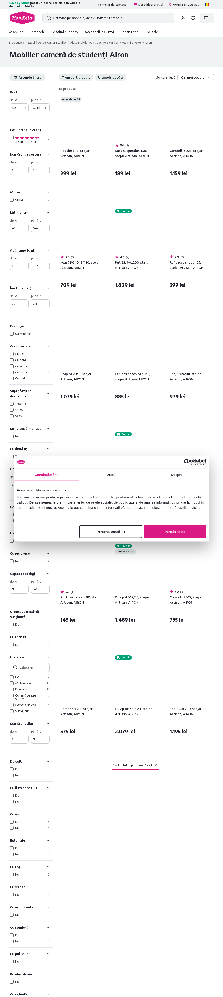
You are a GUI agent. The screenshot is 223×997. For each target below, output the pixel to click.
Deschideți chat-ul (148, 4)
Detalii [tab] (111, 475)
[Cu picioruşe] (31, 553)
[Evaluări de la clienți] (31, 130)
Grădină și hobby (64, 32)
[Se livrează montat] (31, 428)
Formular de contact (112, 4)
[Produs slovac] (31, 974)
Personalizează (111, 531)
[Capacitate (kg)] (31, 573)
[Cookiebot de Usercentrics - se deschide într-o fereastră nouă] (187, 462)
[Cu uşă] (31, 814)
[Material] (31, 192)
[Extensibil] (31, 840)
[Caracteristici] (31, 346)
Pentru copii (130, 32)
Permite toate (175, 531)
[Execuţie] (31, 326)
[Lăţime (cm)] (31, 212)
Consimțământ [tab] (46, 475)
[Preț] (31, 92)
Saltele (152, 32)
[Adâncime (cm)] (31, 250)
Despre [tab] (176, 475)
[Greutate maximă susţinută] (31, 614)
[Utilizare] (31, 657)
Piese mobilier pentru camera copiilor (94, 42)
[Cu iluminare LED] (31, 788)
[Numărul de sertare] (31, 154)
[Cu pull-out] (31, 954)
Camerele (37, 32)
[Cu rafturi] (31, 637)
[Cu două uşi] (31, 449)
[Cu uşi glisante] (31, 907)
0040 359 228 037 (183, 4)
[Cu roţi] (31, 867)
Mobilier (16, 32)
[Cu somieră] (31, 927)
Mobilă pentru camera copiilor (47, 42)
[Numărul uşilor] (31, 723)
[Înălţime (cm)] (31, 288)
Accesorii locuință (99, 32)
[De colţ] (31, 761)
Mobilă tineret (131, 42)
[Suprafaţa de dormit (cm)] (31, 393)
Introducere (17, 42)
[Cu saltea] (31, 887)
